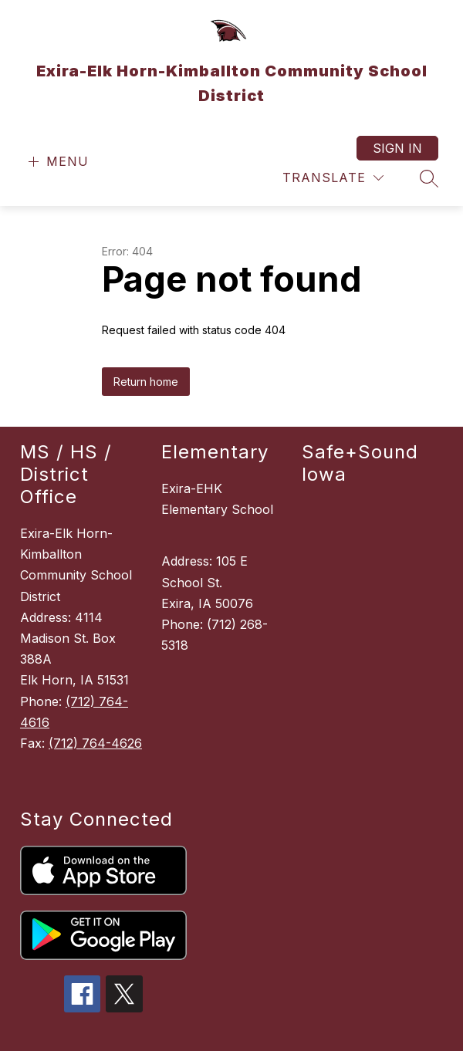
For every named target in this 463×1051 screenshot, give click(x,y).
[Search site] (429, 178)
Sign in (397, 148)
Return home (145, 306)
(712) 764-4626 (95, 668)
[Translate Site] (333, 178)
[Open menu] (57, 161)
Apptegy (265, 1029)
